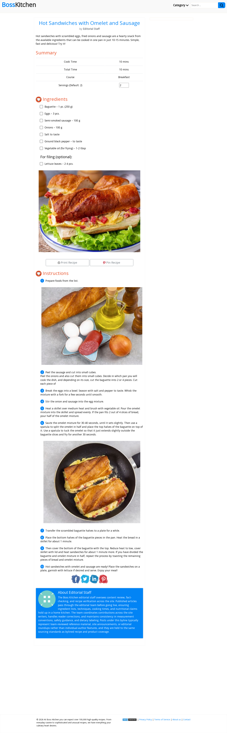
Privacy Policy (145, 719)
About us (176, 719)
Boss (19, 5)
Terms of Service (162, 719)
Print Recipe (67, 262)
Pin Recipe (111, 262)
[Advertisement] (89, 679)
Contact (187, 719)
